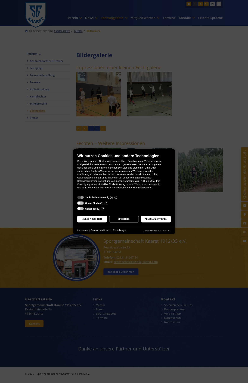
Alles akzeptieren (156, 219)
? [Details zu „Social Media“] (106, 203)
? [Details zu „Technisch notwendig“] (115, 197)
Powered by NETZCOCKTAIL (157, 230)
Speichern (124, 219)
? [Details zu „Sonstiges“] (103, 209)
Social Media (92, 203)
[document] (124, 173)
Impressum (82, 230)
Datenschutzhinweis (101, 230)
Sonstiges (91, 208)
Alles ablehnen (92, 219)
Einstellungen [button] (119, 230)
